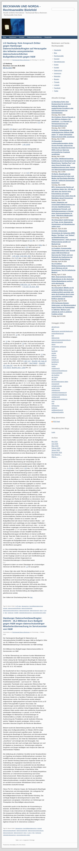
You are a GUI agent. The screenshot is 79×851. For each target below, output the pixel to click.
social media (56, 388)
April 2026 (55, 444)
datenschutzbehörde (26, 608)
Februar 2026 (56, 448)
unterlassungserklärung (59, 395)
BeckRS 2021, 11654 (19, 367)
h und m (29, 832)
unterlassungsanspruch (59, 392)
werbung (54, 408)
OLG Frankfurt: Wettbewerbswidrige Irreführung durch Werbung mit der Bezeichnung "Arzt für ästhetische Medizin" (63, 268)
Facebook (57, 88)
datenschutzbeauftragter (14, 608)
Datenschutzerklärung (34, 37)
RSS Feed (56, 421)
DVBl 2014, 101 (25, 284)
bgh (53, 335)
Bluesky (56, 79)
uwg (53, 403)
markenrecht (56, 368)
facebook (54, 351)
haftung (54, 355)
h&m (6, 612)
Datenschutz (58, 70)
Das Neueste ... (57, 455)
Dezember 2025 (57, 452)
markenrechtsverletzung (59, 370)
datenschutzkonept (24, 610)
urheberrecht (56, 397)
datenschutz (55, 338)
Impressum (12, 37)
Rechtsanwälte (59, 56)
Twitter (56, 91)
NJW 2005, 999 (25, 256)
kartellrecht (55, 362)
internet (54, 357)
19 (23, 343)
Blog (4, 37)
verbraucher (55, 405)
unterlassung (56, 390)
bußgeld (5, 608)
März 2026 (55, 446)
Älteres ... (55, 457)
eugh (53, 349)
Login (53, 432)
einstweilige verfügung (59, 346)
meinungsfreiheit (57, 373)
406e (40, 245)
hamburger (10, 612)
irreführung (55, 360)
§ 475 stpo (18, 606)
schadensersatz (57, 386)
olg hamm (55, 377)
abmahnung (55, 327)
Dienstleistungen (59, 62)
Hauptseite (48, 37)
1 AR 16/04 (25, 144)
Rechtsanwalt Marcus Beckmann (21, 60)
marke (54, 366)
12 (16, 335)
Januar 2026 (56, 450)
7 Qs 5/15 (25, 287)
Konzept (56, 59)
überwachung (25, 606)
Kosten (56, 64)
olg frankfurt (55, 375)
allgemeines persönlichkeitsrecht (62, 331)
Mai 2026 (55, 441)
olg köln (54, 379)
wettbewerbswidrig (58, 412)
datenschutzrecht (34, 610)
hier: (31, 597)
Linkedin (57, 85)
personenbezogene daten (39, 612)
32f (26, 468)
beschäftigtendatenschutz (36, 606)
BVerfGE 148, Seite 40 (39, 361)
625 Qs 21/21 (7, 68)
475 (39, 122)
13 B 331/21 (7, 367)
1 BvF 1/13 (26, 361)
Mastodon (57, 76)
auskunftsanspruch (58, 333)
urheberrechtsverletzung (59, 399)
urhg (53, 401)
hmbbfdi (16, 612)
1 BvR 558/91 (33, 363)
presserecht (55, 384)
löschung (54, 364)
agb (53, 329)
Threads (56, 82)
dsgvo (41, 610)
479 (9, 468)
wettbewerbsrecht (57, 410)
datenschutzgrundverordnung (10, 610)
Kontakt (21, 37)
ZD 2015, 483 (33, 287)
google (54, 353)
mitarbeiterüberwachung (25, 612)
